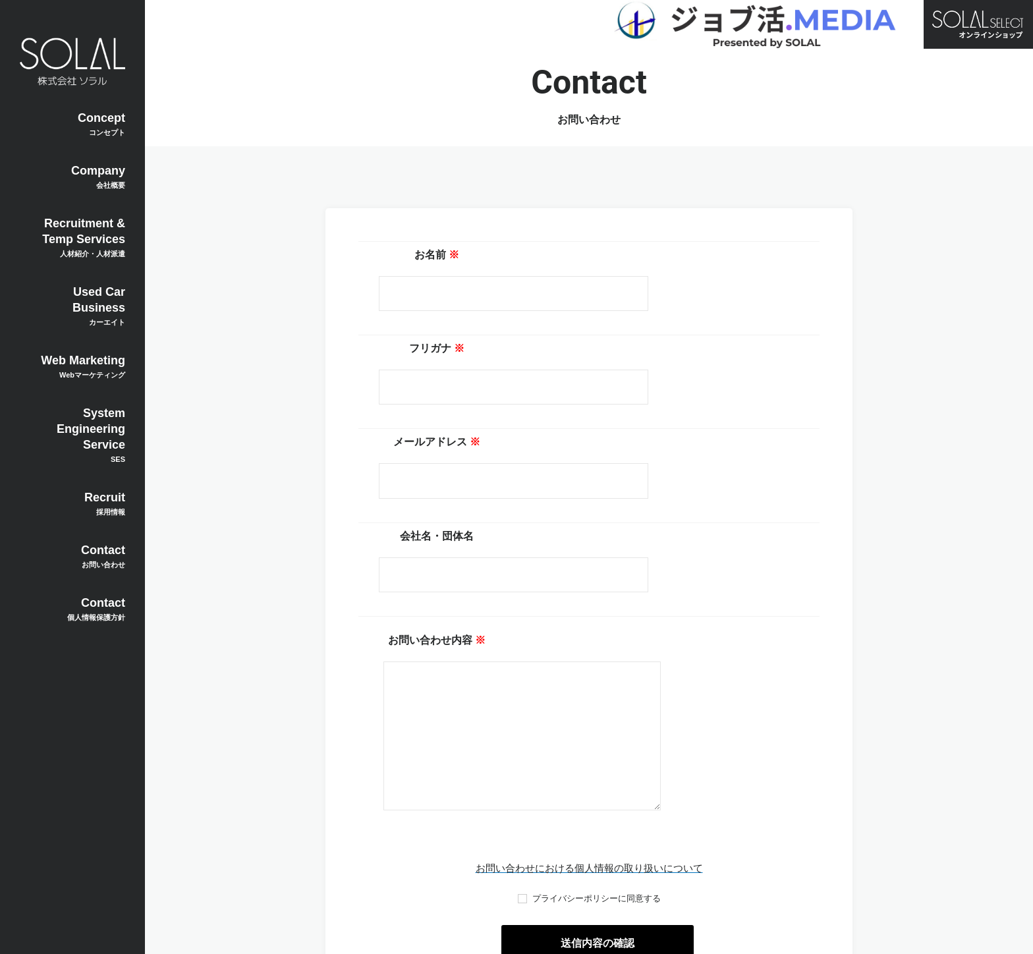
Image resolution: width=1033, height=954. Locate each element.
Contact (72, 556)
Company (72, 176)
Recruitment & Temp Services (72, 237)
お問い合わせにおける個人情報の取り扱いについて (589, 725)
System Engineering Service (72, 435)
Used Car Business (72, 305)
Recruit (72, 503)
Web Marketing (72, 366)
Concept (72, 123)
